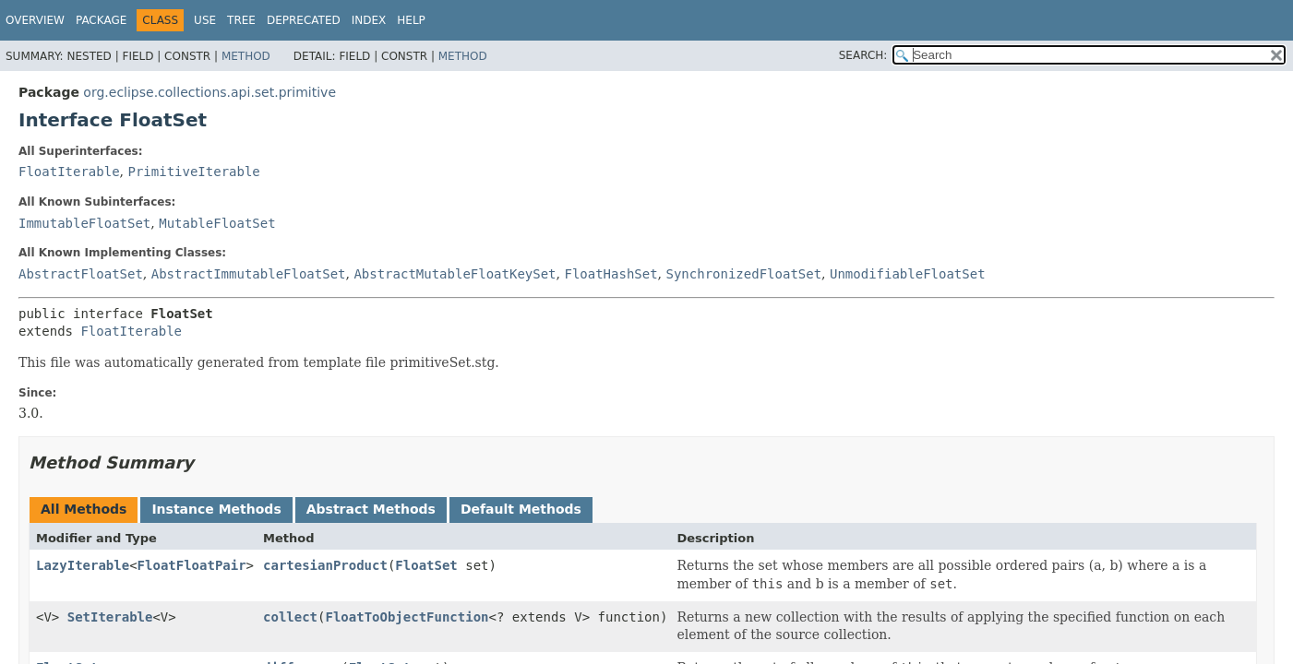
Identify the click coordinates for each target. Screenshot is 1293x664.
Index (369, 20)
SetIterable (110, 617)
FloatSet (426, 565)
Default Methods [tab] (521, 509)
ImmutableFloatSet (84, 223)
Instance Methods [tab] (216, 509)
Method (245, 56)
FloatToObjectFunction (407, 617)
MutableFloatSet (217, 223)
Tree (241, 20)
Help (411, 20)
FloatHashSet (610, 274)
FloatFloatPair (192, 565)
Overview (35, 20)
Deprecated (304, 20)
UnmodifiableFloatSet (908, 274)
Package (101, 20)
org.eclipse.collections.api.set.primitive (209, 92)
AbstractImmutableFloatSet (248, 274)
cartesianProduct (325, 565)
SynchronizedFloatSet (744, 274)
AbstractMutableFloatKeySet (454, 274)
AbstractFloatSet (80, 274)
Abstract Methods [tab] (371, 509)
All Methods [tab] (83, 509)
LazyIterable (82, 565)
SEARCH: (863, 55)
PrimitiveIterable (193, 171)
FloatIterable (69, 171)
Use (205, 20)
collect (290, 617)
